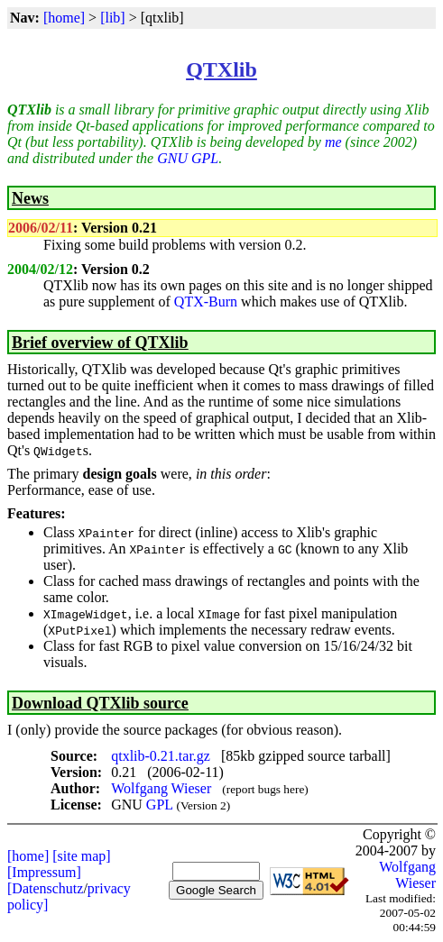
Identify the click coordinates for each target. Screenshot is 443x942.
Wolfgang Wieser (161, 788)
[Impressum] (44, 872)
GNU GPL (187, 158)
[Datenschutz (45, 888)
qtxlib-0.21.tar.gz (160, 756)
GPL (159, 804)
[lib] (112, 17)
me (333, 142)
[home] (64, 17)
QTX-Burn (205, 301)
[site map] (81, 856)
